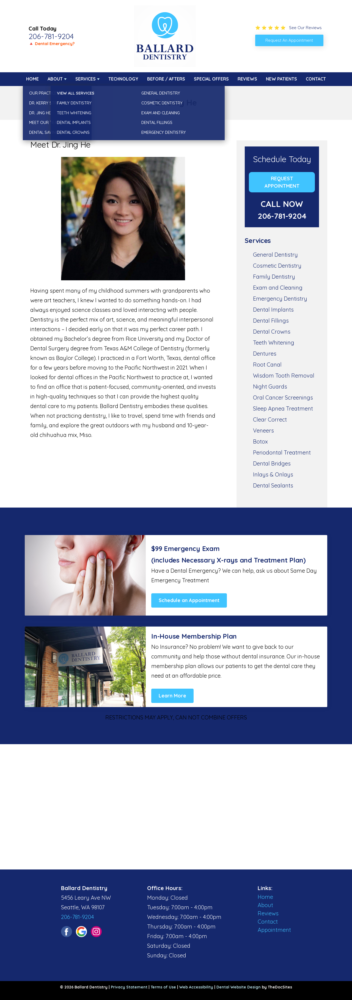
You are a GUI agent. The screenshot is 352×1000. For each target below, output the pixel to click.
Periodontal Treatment (282, 452)
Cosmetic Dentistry (277, 265)
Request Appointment (282, 182)
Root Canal (267, 364)
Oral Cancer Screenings (283, 397)
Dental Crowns (271, 331)
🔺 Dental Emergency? (52, 43)
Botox (260, 441)
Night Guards (270, 386)
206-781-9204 (51, 36)
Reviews (247, 79)
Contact (316, 79)
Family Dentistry (274, 276)
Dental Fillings (271, 320)
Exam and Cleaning (277, 287)
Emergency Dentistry (280, 298)
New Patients (281, 79)
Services (85, 79)
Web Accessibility (196, 987)
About (55, 79)
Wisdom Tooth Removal (283, 375)
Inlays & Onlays (273, 474)
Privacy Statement (129, 987)
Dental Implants (273, 309)
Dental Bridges (272, 463)
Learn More (172, 695)
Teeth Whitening (273, 342)
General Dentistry (275, 254)
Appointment (274, 929)
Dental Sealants (273, 485)
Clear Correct (270, 419)
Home (32, 79)
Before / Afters (166, 79)
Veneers (263, 430)
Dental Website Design (238, 987)
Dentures (264, 353)
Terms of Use (163, 987)
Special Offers (211, 79)
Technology (123, 79)
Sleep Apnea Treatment (283, 408)
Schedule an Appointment (189, 600)
